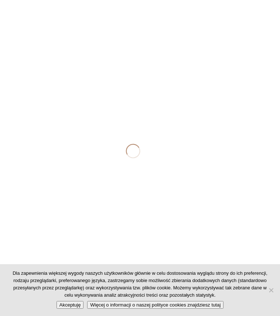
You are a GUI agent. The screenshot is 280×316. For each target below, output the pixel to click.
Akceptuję (70, 305)
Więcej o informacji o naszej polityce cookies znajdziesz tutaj (155, 305)
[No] (271, 290)
